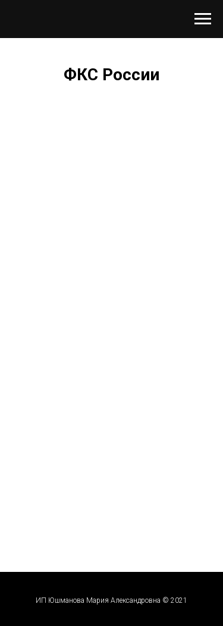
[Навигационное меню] (202, 19)
